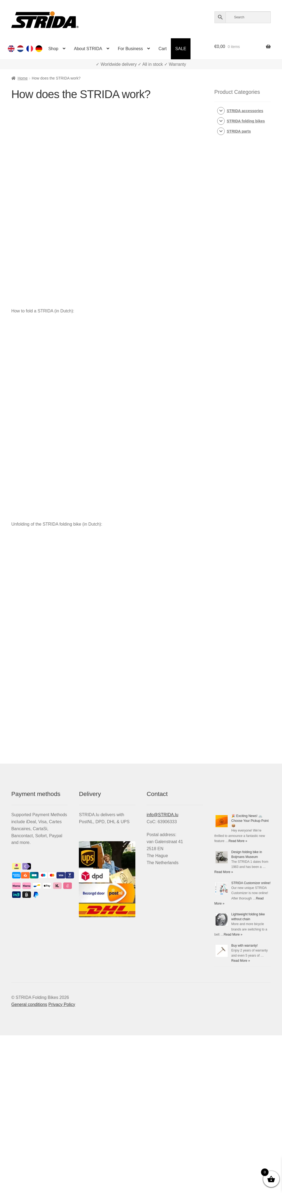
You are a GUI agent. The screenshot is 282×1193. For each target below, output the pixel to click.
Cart (162, 48)
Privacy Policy (61, 1004)
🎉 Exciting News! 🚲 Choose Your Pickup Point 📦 (250, 820)
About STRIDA (88, 48)
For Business (130, 48)
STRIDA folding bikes (246, 121)
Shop (53, 48)
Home (22, 78)
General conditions (29, 1004)
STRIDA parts (239, 131)
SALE (180, 48)
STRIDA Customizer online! (251, 883)
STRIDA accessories (245, 111)
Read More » (237, 841)
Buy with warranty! (244, 945)
